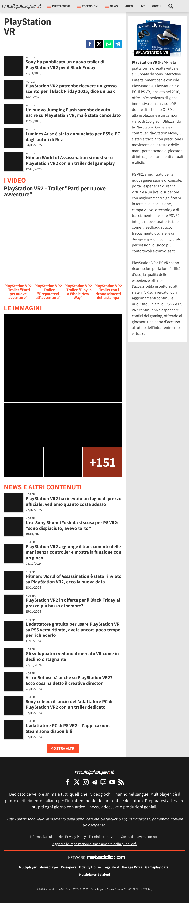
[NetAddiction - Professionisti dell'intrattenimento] (106, 858)
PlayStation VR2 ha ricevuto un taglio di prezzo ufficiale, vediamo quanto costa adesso (74, 501)
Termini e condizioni (103, 836)
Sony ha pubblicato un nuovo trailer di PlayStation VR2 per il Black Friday (65, 64)
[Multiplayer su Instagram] (86, 782)
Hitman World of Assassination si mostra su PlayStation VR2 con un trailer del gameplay (70, 160)
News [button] (111, 6)
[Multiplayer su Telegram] (94, 782)
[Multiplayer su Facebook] (68, 782)
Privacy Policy (75, 836)
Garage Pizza (132, 867)
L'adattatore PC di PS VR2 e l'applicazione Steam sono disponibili (68, 728)
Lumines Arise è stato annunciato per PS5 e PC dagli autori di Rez (73, 136)
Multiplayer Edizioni (94, 874)
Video (129, 6)
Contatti (127, 836)
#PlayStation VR (152, 52)
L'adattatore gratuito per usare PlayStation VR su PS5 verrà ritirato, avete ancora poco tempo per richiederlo (73, 629)
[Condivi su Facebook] (90, 44)
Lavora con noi (147, 836)
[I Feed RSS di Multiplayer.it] (121, 782)
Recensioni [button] (87, 6)
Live (142, 6)
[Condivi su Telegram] (118, 44)
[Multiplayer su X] (77, 782)
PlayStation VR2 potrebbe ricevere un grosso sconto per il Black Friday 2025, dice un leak (71, 88)
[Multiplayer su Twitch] (103, 782)
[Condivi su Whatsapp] (108, 44)
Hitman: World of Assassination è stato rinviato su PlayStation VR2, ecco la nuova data (74, 579)
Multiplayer (28, 867)
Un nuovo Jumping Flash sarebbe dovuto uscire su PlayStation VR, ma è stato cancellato (73, 112)
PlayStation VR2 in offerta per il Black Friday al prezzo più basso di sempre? (73, 602)
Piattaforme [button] (59, 6)
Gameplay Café (156, 867)
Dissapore (68, 867)
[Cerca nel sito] (171, 6)
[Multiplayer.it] (22, 6)
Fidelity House (90, 867)
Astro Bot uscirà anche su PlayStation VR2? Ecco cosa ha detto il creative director (69, 680)
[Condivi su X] (99, 44)
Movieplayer (48, 867)
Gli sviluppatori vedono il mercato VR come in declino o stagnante (72, 656)
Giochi (157, 6)
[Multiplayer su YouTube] (112, 782)
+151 (102, 461)
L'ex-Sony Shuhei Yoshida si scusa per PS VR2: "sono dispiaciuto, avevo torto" (72, 525)
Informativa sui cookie (46, 836)
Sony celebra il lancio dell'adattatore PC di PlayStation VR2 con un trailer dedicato (69, 704)
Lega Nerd (111, 867)
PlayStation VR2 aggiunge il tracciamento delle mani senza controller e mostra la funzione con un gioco (73, 552)
